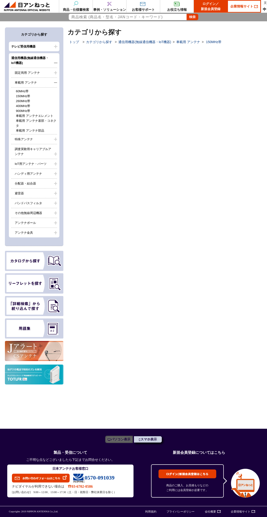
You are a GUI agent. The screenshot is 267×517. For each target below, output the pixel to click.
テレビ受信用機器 (23, 46)
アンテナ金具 (24, 232)
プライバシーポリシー (180, 511)
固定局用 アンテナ (27, 72)
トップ (74, 42)
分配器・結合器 (25, 183)
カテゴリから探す (99, 42)
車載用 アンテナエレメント (34, 116)
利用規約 (150, 511)
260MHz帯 (23, 101)
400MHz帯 (23, 106)
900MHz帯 (23, 111)
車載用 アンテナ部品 (30, 130)
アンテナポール (25, 223)
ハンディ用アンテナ (28, 173)
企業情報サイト (242, 6)
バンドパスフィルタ (28, 203)
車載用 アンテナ (26, 82)
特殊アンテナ (24, 139)
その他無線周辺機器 (28, 213)
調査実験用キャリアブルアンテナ (33, 151)
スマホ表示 (149, 439)
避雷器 (19, 193)
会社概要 (210, 511)
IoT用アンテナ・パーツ (31, 164)
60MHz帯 (22, 91)
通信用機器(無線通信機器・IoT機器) (30, 60)
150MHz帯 (23, 96)
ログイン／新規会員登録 (210, 6)
